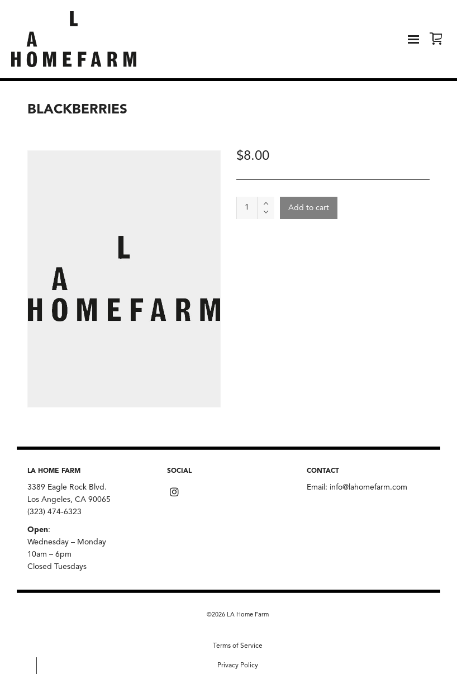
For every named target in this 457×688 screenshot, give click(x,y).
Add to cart (308, 208)
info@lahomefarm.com (368, 487)
